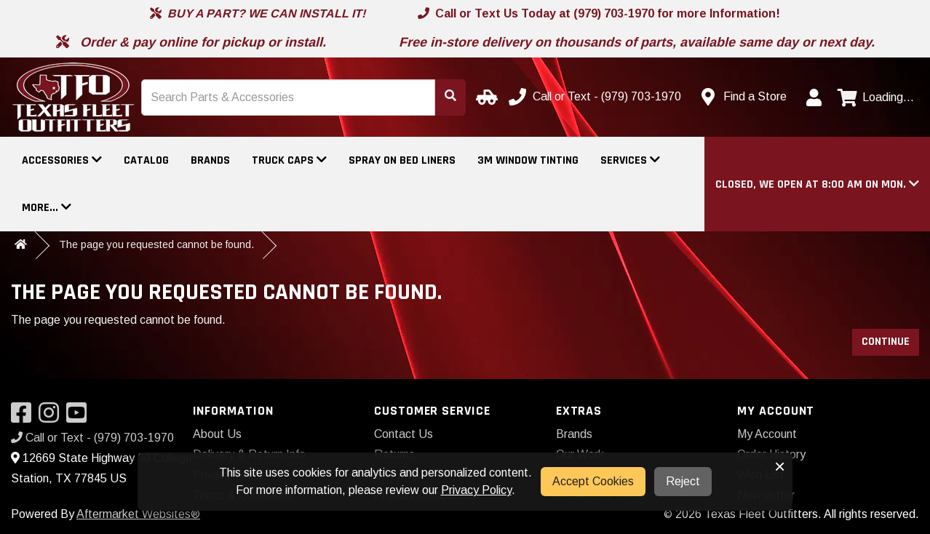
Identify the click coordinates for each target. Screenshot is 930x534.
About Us (217, 434)
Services (630, 160)
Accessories (62, 160)
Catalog (146, 160)
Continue (886, 341)
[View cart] (876, 97)
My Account (767, 434)
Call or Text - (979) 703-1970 (92, 437)
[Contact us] (744, 96)
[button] (817, 184)
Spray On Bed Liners (402, 160)
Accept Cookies (593, 481)
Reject (683, 481)
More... (46, 207)
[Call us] (596, 96)
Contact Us (403, 434)
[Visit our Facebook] (25, 417)
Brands (210, 160)
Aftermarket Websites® (138, 514)
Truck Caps (289, 160)
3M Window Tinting (528, 160)
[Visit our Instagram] (52, 417)
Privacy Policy (476, 490)
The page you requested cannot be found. (156, 244)
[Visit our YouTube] (80, 417)
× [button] (779, 466)
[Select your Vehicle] (484, 96)
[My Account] (813, 97)
